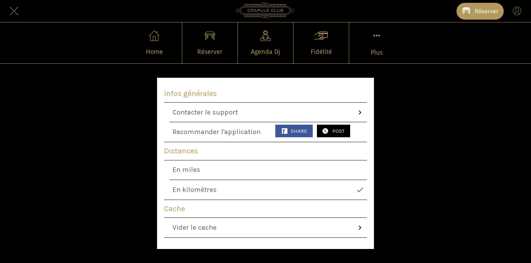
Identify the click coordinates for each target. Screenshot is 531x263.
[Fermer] (14, 11)
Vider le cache (268, 227)
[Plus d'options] (376, 42)
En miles (186, 170)
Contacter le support (268, 112)
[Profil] (517, 11)
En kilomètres (268, 190)
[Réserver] (480, 11)
